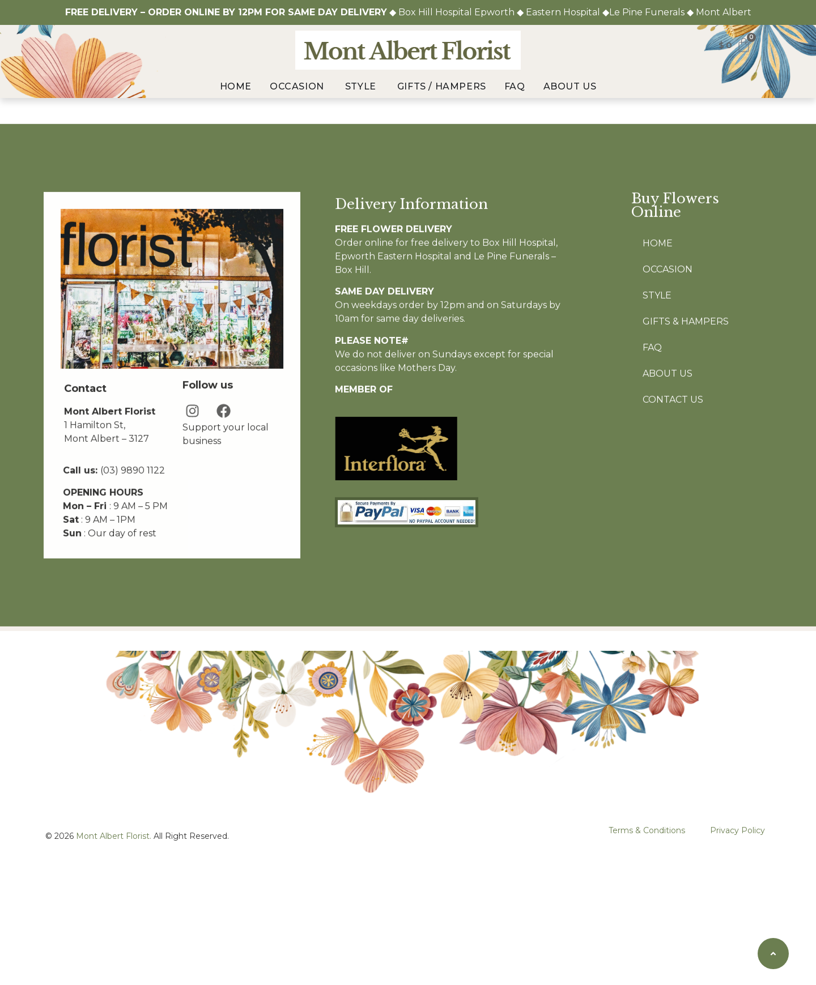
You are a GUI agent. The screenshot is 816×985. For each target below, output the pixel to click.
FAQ (652, 434)
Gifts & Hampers (686, 408)
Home (658, 330)
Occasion (667, 356)
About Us (667, 460)
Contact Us (673, 486)
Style (657, 382)
